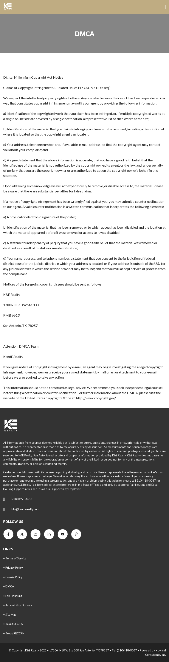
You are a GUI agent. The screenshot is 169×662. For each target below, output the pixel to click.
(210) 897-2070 (21, 499)
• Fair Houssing (12, 596)
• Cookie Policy (13, 577)
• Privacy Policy (13, 567)
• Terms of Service (14, 558)
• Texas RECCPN (13, 633)
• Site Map (10, 614)
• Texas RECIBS (13, 624)
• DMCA (8, 586)
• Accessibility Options (17, 605)
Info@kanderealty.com (25, 509)
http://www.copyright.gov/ (95, 398)
